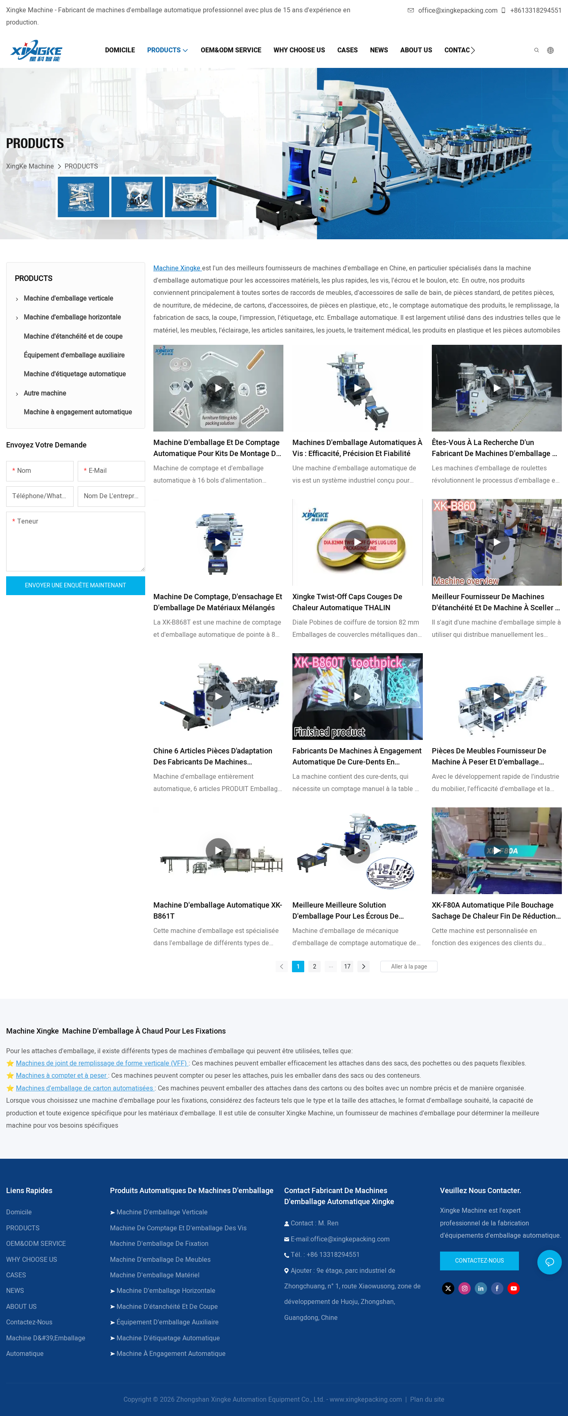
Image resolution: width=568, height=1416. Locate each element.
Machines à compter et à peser (62, 1076)
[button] (473, 50)
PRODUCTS (81, 166)
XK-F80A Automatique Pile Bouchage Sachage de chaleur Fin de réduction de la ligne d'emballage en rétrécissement (494, 911)
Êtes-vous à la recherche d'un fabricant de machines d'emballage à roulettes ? (494, 448)
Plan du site (427, 1400)
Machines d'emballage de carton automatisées (85, 1088)
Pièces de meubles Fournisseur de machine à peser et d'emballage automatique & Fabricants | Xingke (489, 757)
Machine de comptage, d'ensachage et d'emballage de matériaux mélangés (217, 602)
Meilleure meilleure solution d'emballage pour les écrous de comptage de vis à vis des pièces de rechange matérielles (355, 911)
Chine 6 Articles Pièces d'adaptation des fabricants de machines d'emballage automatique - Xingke (212, 757)
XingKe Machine (30, 166)
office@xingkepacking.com (453, 11)
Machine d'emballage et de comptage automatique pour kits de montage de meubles (216, 448)
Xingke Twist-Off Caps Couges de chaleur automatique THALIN (347, 602)
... (331, 965)
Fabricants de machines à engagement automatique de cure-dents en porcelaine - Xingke (357, 757)
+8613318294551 (531, 11)
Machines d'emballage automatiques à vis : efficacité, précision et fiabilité (357, 448)
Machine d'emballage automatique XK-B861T (217, 911)
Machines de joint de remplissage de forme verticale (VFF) (102, 1063)
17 (347, 966)
